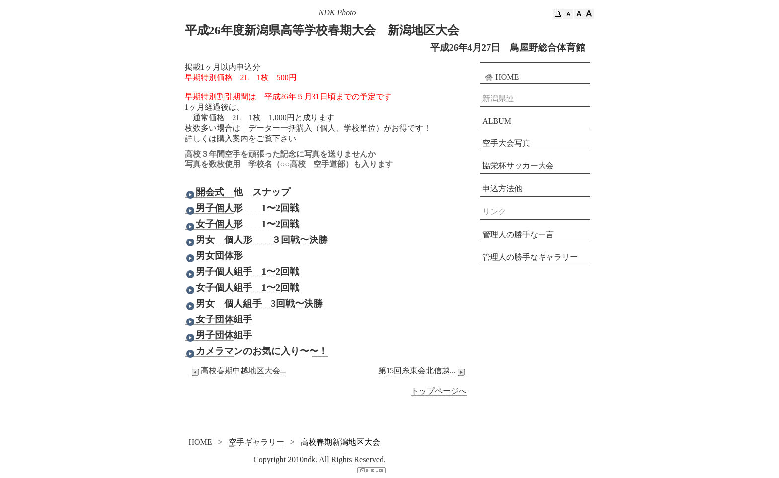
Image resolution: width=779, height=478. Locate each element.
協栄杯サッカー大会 (518, 165)
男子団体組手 (218, 335)
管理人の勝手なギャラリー (530, 257)
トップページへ (439, 391)
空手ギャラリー (256, 442)
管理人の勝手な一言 (518, 234)
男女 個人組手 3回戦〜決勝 (254, 303)
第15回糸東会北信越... (422, 370)
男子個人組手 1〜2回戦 (242, 271)
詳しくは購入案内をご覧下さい (240, 138)
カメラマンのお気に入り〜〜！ (256, 351)
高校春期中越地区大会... (238, 370)
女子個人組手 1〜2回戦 (242, 287)
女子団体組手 (218, 319)
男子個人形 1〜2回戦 (242, 208)
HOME (500, 77)
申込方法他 (502, 188)
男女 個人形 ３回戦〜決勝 (256, 240)
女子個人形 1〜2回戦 (242, 224)
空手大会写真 (506, 143)
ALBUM (496, 121)
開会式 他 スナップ (237, 192)
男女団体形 (214, 255)
